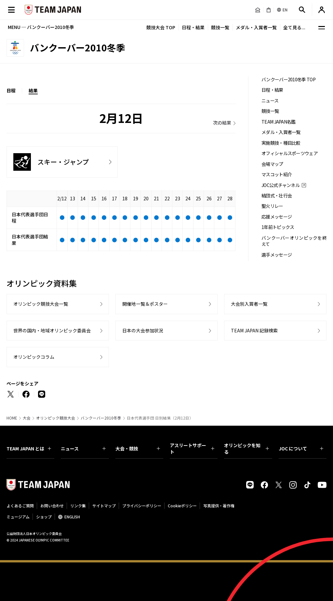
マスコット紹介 (276, 174)
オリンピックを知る (246, 448)
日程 (11, 90)
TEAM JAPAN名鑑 (278, 122)
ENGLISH (72, 516)
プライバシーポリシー (141, 505)
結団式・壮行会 (276, 196)
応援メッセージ (276, 217)
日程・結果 (193, 27)
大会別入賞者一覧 (249, 303)
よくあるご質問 (20, 505)
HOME (12, 418)
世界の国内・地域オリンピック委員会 (52, 330)
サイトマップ (104, 505)
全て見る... (294, 27)
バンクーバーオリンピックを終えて (293, 241)
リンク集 (78, 505)
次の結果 (222, 122)
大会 (27, 418)
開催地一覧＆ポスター (145, 303)
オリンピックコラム (33, 357)
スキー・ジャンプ (63, 162)
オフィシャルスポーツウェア (289, 153)
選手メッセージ (276, 255)
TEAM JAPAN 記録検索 (254, 330)
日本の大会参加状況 (142, 330)
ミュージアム (18, 516)
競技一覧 (220, 27)
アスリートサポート (192, 448)
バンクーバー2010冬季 (101, 418)
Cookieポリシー (182, 505)
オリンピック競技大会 (55, 418)
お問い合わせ (52, 505)
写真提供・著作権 (218, 505)
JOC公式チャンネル (280, 185)
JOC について (301, 448)
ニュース (269, 101)
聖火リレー (272, 206)
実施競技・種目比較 (280, 143)
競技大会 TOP (160, 27)
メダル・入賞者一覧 (256, 27)
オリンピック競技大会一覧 (40, 303)
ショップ (44, 516)
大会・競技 (137, 448)
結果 (33, 90)
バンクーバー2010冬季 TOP (288, 79)
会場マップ (272, 164)
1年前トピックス (277, 227)
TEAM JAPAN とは (29, 448)
